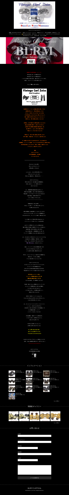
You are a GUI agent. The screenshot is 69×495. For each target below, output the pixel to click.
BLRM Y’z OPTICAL (34, 488)
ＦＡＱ (59, 32)
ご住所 (19, 458)
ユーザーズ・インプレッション (15, 34)
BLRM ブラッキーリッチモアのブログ (53, 34)
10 (41, 62)
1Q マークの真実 (43, 35)
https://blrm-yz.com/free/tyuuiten (34, 333)
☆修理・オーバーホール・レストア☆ (29, 32)
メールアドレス (21, 439)
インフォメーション (41, 34)
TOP (10, 32)
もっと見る (56, 401)
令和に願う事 (36, 35)
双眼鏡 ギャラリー (40, 32)
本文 (19, 464)
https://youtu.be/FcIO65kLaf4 (34, 343)
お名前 (19, 433)
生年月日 (20, 445)
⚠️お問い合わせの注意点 (26, 34)
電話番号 (20, 452)
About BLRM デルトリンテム (28, 35)
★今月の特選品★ (48, 32)
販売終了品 (54, 32)
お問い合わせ (34, 34)
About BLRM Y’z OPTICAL (16, 32)
